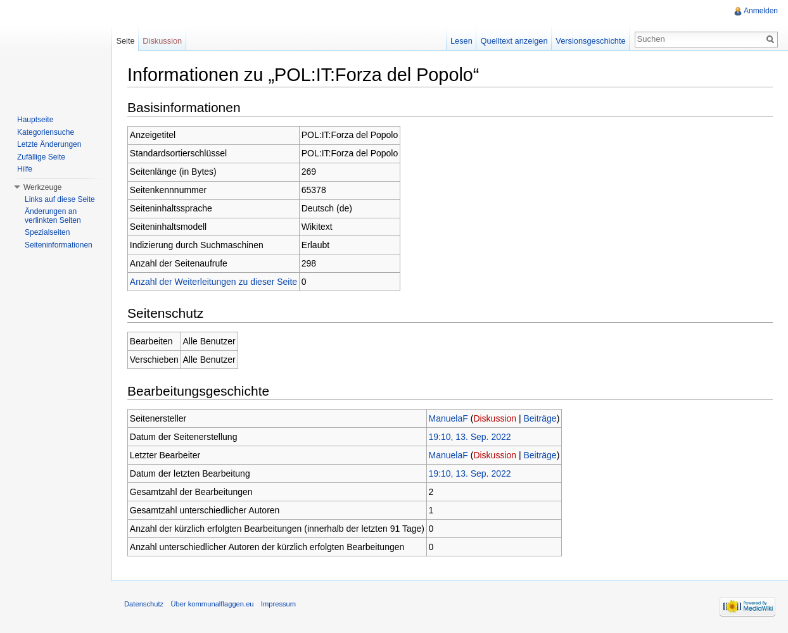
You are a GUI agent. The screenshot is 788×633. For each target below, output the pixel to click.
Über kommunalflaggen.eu (211, 604)
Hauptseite (35, 119)
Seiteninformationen (58, 245)
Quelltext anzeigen (514, 41)
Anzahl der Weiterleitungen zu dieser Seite (213, 282)
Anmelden (761, 10)
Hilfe (24, 169)
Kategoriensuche (45, 132)
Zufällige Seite (41, 157)
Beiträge (540, 418)
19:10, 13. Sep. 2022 (470, 437)
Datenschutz (143, 604)
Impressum (278, 604)
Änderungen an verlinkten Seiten (53, 216)
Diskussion (494, 418)
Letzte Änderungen (49, 144)
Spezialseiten (47, 232)
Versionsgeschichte (590, 41)
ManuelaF (448, 418)
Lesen (461, 41)
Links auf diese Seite (60, 199)
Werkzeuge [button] (42, 187)
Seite (125, 41)
